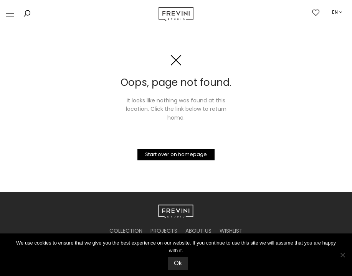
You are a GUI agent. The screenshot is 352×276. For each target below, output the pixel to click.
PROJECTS (163, 231)
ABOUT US (198, 231)
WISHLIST (231, 231)
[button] (9, 14)
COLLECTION (125, 231)
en (335, 12)
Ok (178, 263)
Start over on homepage (176, 154)
